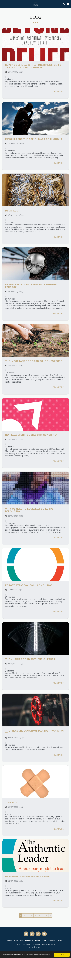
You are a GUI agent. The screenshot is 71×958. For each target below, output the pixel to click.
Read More (59, 92)
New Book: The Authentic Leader (27, 876)
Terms (30, 947)
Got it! (62, 953)
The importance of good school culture (33, 361)
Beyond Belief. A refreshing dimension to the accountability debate (33, 66)
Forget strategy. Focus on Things (28, 585)
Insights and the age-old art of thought (33, 139)
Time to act (13, 802)
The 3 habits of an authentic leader (30, 659)
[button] (3, 3)
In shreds (11, 210)
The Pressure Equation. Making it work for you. (35, 732)
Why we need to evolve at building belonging (29, 510)
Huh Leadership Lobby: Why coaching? (31, 435)
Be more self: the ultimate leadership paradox (31, 285)
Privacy (38, 947)
